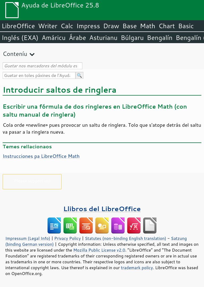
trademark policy (137, 267)
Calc (67, 25)
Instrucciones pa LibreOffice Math (41, 156)
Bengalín (159, 37)
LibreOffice (18, 25)
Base (129, 25)
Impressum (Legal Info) (27, 238)
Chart (166, 25)
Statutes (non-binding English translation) (125, 238)
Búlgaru (132, 37)
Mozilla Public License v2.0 (99, 250)
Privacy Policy (67, 238)
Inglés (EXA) (20, 37)
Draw (111, 25)
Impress (88, 25)
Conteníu (15, 54)
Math (147, 25)
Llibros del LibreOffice (102, 208)
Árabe (77, 37)
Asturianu (103, 37)
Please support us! (32, 181)
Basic (186, 25)
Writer (47, 25)
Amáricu (54, 37)
